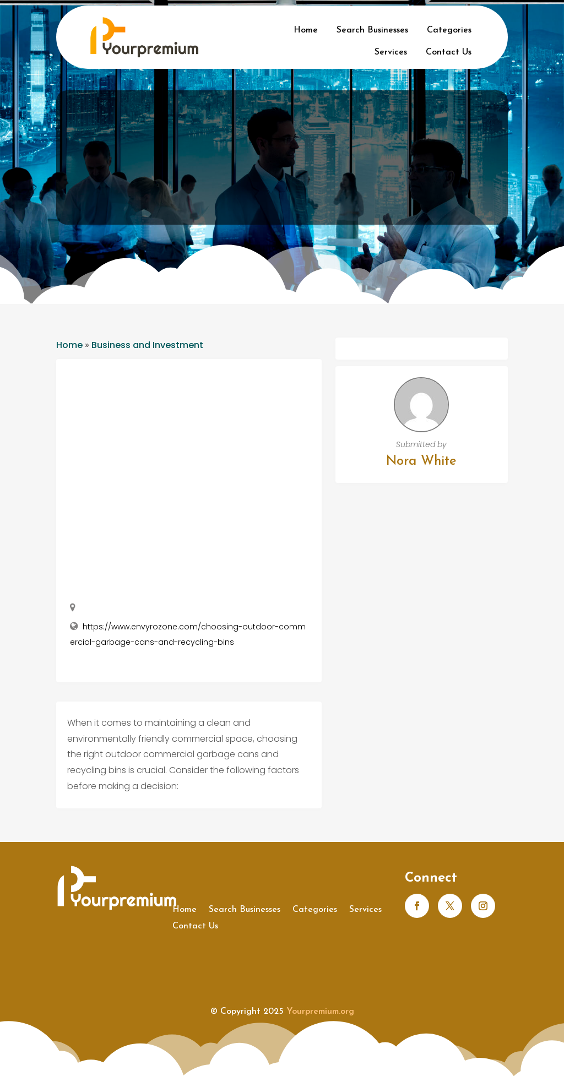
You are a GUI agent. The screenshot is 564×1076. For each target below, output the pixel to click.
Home (306, 30)
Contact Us (448, 52)
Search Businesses (372, 30)
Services (391, 52)
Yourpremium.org (320, 1011)
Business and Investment (147, 345)
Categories (449, 30)
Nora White (421, 461)
